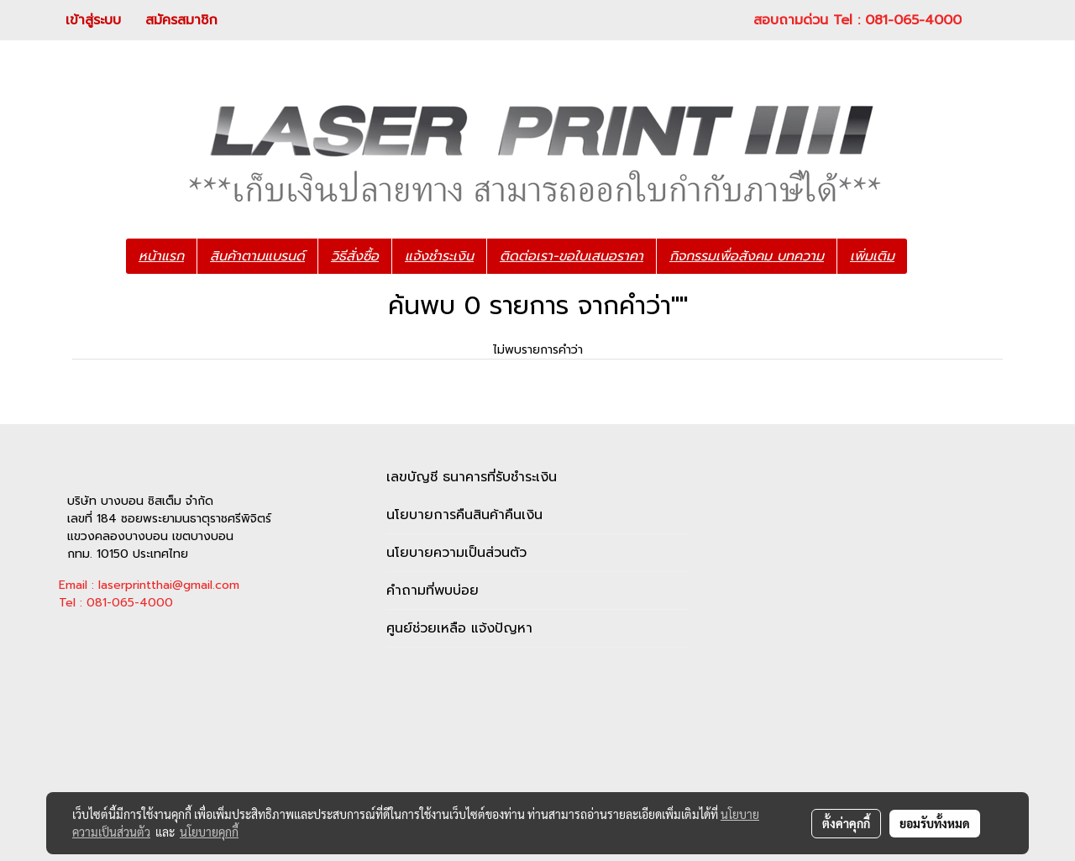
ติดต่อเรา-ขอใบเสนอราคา (571, 256)
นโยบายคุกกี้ (209, 831)
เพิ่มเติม (872, 256)
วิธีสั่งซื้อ (355, 256)
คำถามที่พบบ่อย (432, 590)
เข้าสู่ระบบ (93, 20)
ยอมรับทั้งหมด (934, 823)
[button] (932, 256)
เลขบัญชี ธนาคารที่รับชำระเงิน (471, 477)
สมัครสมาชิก (181, 20)
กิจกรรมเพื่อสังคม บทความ (746, 256)
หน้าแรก (161, 256)
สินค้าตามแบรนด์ (257, 256)
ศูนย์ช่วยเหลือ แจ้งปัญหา (459, 628)
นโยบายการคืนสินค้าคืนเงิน (464, 515)
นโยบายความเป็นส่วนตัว (456, 553)
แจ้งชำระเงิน (439, 256)
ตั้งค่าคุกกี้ (846, 823)
